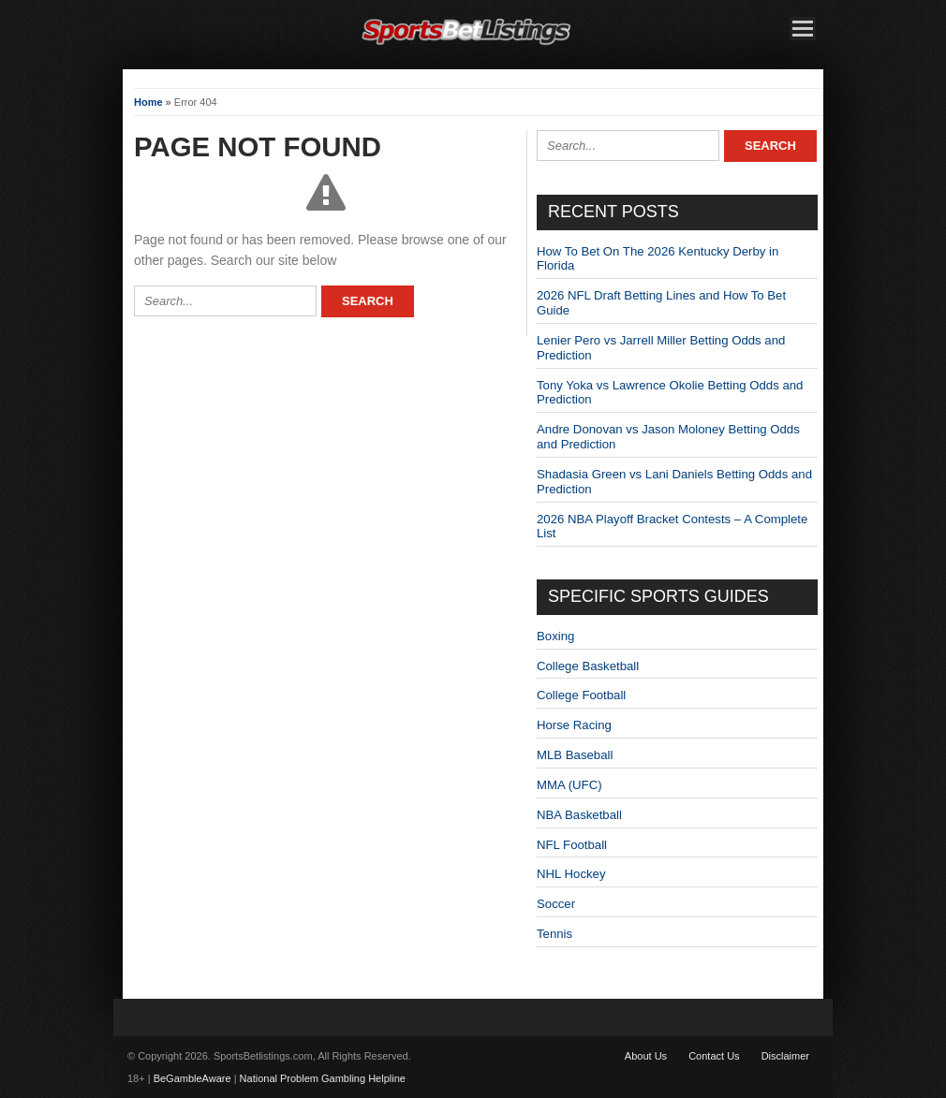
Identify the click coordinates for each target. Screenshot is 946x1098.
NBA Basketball (579, 815)
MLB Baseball (575, 755)
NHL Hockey (571, 874)
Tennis (554, 934)
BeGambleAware (192, 1078)
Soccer (556, 904)
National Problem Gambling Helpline (323, 1078)
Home (148, 102)
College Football (581, 695)
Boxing (555, 636)
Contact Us (713, 1055)
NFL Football (572, 845)
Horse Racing (574, 725)
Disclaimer (785, 1055)
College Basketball (588, 666)
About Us (646, 1055)
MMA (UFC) (569, 785)
